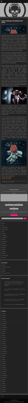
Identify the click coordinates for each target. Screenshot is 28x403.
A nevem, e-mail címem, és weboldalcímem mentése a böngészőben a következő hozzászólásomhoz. (14, 212)
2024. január (3, 367)
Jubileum (3, 233)
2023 (15, 181)
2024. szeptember (4, 351)
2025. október (3, 325)
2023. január (3, 391)
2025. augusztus (3, 329)
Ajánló (3, 223)
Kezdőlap (2, 396)
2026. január (3, 319)
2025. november (4, 323)
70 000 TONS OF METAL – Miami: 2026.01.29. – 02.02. (12, 299)
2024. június (3, 357)
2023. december (3, 369)
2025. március (3, 339)
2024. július (3, 355)
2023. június (3, 381)
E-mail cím (18, 203)
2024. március (3, 363)
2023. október (3, 373)
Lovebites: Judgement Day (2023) (9, 289)
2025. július (3, 331)
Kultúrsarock (4, 237)
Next (26, 186)
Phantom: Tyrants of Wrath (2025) (9, 304)
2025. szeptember (4, 327)
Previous (3, 186)
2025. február (3, 341)
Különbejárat (4, 235)
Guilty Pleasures (5, 227)
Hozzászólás (14, 193)
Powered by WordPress (14, 400)
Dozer (17, 181)
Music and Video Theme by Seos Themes (17, 401)
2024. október (3, 349)
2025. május (3, 335)
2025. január (3, 343)
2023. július (3, 379)
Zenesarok (4, 257)
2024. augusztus (3, 353)
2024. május (3, 359)
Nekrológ (3, 247)
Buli (3, 225)
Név (9, 203)
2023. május (3, 383)
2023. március (3, 387)
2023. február (3, 389)
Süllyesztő (4, 249)
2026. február (3, 317)
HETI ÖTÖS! (3, 269)
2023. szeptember (4, 375)
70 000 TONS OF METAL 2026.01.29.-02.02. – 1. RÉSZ (12, 294)
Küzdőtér (3, 239)
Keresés (25, 218)
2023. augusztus (3, 377)
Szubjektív (4, 251)
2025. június (3, 333)
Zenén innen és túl (5, 255)
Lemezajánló (8, 181)
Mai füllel (4, 243)
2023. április (3, 385)
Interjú (3, 231)
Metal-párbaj (4, 245)
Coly (14, 24)
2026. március (3, 315)
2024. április (3, 361)
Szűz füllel (4, 253)
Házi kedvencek (5, 229)
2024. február (3, 365)
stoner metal (6, 182)
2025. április (3, 337)
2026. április (3, 313)
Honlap (14, 207)
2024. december (3, 345)
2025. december (3, 321)
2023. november (4, 371)
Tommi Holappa (11, 182)
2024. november (4, 347)
